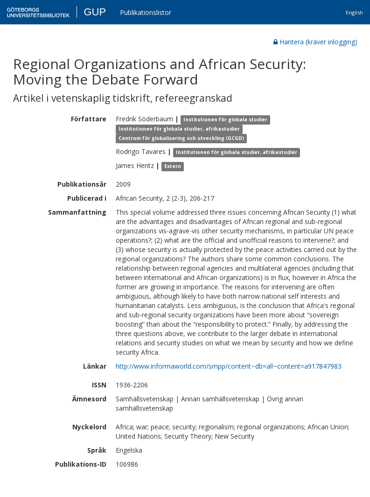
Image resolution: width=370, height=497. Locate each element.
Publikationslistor (145, 12)
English (354, 12)
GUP (95, 12)
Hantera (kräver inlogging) (315, 41)
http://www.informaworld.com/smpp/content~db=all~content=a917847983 (229, 366)
